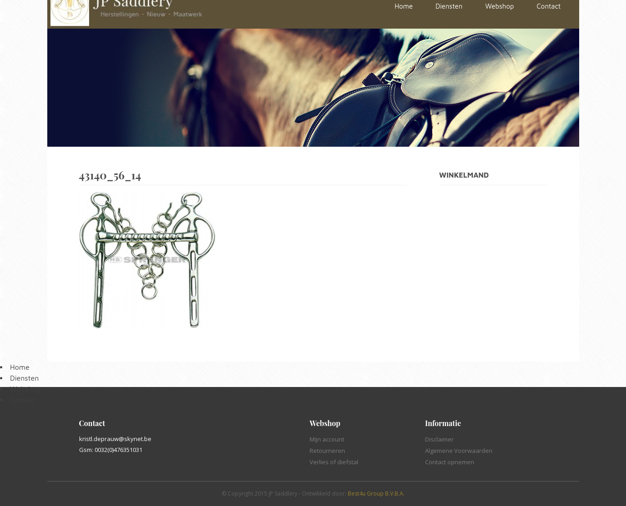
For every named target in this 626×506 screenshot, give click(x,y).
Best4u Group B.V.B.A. (376, 493)
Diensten (24, 378)
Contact (23, 400)
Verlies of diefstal (334, 462)
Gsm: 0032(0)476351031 (110, 450)
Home (20, 367)
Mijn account (327, 439)
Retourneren (327, 450)
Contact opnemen (449, 462)
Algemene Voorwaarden (458, 450)
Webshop (25, 389)
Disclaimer (439, 439)
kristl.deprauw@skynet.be (115, 439)
